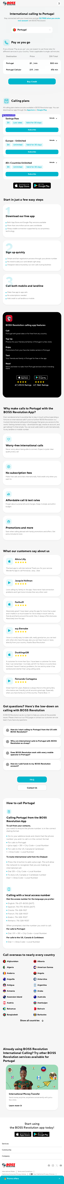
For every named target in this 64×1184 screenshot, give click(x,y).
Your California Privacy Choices (41, 1174)
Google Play (42, 110)
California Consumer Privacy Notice (14, 1174)
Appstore (31, 110)
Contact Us (32, 788)
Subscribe (32, 130)
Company (6, 1156)
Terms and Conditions (25, 1171)
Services (5, 1144)
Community (6, 1150)
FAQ (32, 780)
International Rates (8, 1171)
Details (52, 118)
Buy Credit (32, 81)
